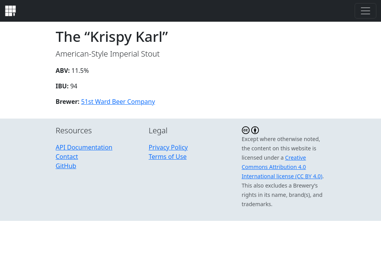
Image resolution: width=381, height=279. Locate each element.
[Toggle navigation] (365, 11)
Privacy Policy (168, 147)
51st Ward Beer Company (118, 101)
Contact (67, 156)
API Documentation (84, 147)
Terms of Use (168, 156)
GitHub (66, 166)
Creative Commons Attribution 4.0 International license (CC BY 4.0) (282, 167)
